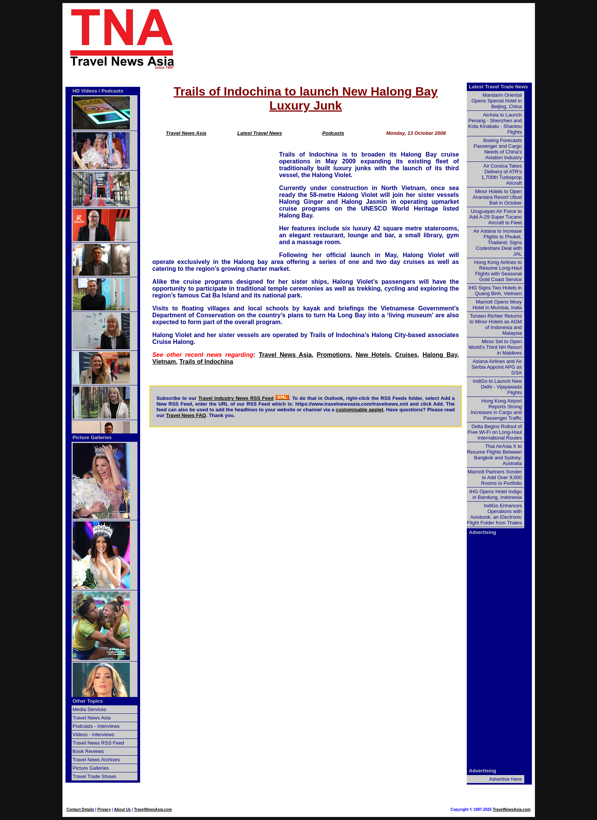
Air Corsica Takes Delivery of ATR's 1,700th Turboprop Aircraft (501, 174)
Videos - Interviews (94, 734)
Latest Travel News (259, 133)
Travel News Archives (96, 759)
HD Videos (85, 91)
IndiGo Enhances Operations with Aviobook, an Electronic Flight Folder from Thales (494, 514)
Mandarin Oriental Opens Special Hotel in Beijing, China (496, 100)
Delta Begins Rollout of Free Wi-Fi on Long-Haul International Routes (495, 432)
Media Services (90, 709)
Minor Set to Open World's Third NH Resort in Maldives (495, 347)
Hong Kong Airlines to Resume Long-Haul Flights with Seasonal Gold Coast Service (498, 270)
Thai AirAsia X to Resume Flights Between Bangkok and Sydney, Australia (494, 454)
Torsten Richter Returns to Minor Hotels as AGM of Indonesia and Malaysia (495, 324)
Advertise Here (505, 779)
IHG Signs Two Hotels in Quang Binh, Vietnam (495, 290)
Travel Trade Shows (95, 776)
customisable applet (359, 409)
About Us (122, 809)
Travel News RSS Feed (98, 743)
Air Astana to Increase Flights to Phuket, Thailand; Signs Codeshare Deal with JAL (497, 242)
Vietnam (164, 361)
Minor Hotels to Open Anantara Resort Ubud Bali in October (497, 197)
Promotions (334, 355)
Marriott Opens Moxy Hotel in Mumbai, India (497, 304)
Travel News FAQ (186, 415)
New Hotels (373, 355)
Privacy (104, 809)
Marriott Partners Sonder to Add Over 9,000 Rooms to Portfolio (495, 477)
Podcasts (333, 133)
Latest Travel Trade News (498, 87)
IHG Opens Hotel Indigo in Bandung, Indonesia (495, 494)
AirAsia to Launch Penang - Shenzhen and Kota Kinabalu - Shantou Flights (495, 123)
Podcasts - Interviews (96, 726)
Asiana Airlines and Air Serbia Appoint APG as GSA (496, 367)
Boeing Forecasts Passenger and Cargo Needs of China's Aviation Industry (498, 148)
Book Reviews (88, 751)
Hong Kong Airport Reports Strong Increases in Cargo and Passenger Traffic (496, 409)
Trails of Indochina (206, 361)
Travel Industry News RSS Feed (236, 398)
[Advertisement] (367, 38)
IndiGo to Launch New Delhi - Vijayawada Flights (497, 386)
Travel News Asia (186, 133)
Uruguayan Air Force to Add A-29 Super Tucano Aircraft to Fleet (495, 216)
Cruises (406, 355)
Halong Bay (440, 355)
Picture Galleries (92, 437)
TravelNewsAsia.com (153, 809)
